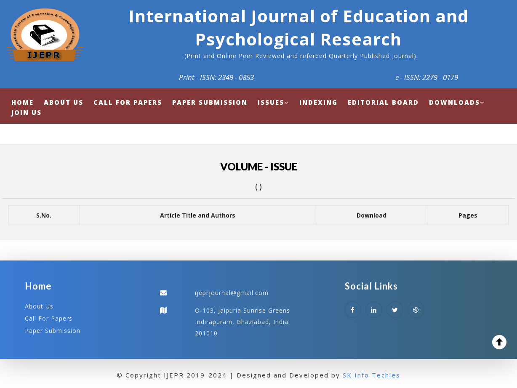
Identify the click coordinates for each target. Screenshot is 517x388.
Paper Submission (52, 331)
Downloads (457, 102)
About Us (39, 306)
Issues (273, 102)
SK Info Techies (371, 375)
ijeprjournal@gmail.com (232, 293)
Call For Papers (48, 318)
